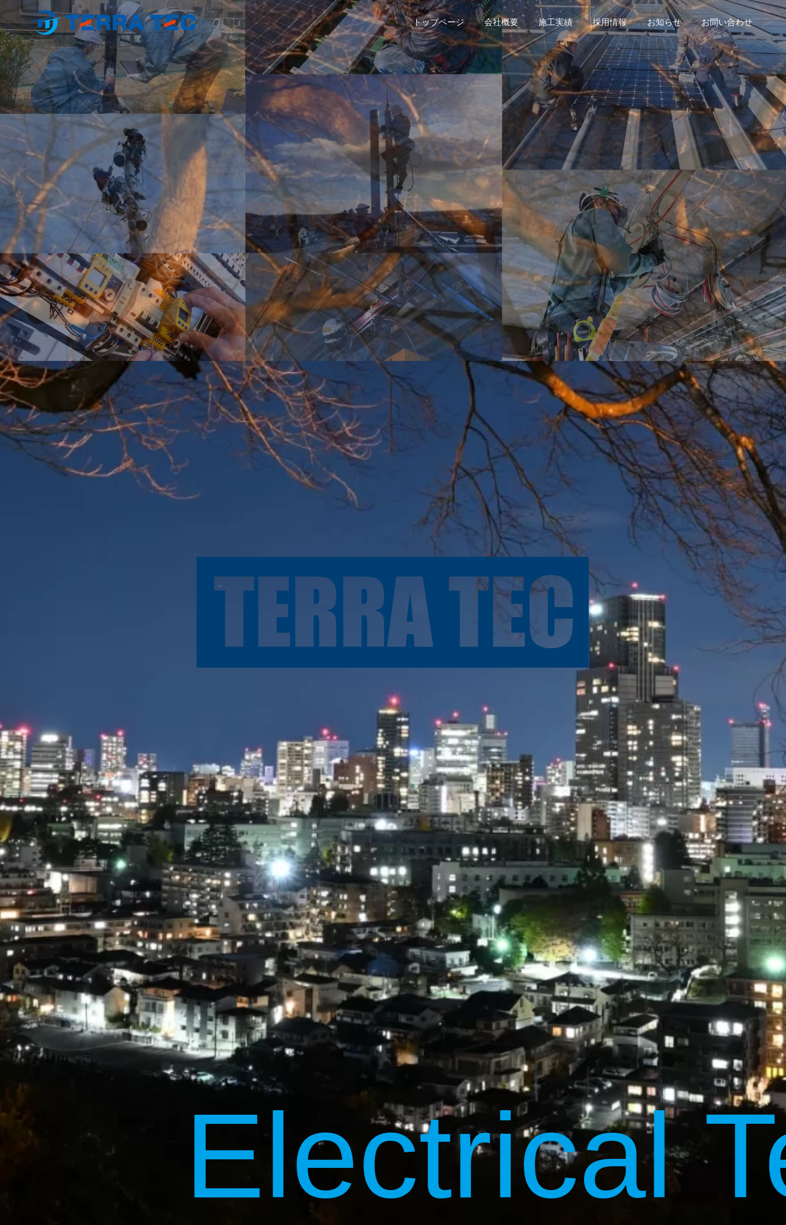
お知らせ (664, 22)
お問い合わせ (726, 22)
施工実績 (555, 22)
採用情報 (610, 22)
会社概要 (501, 22)
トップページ (438, 22)
